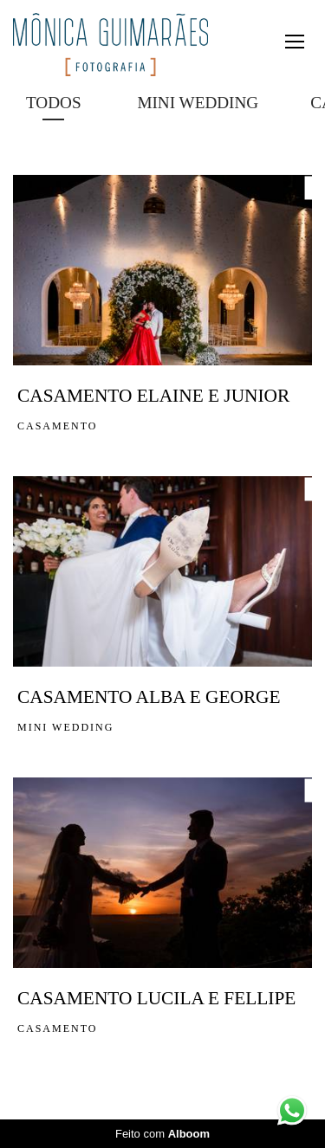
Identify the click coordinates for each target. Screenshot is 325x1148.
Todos (53, 103)
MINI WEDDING (197, 103)
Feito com (162, 1133)
